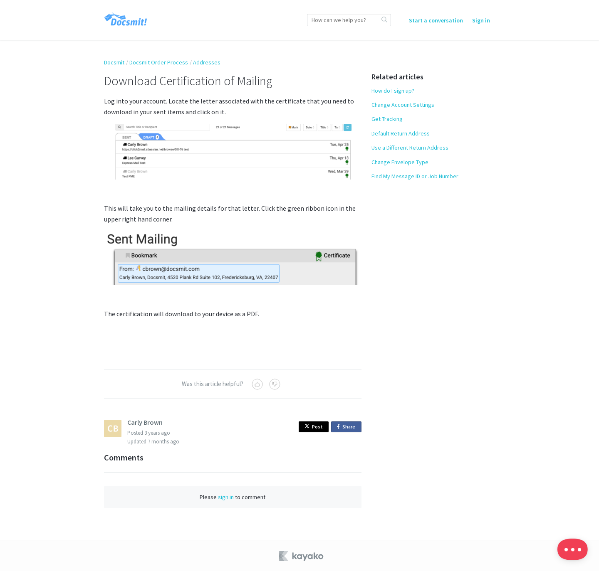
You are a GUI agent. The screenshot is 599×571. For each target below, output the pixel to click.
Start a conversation (436, 20)
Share (347, 427)
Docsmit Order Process (158, 62)
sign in (226, 497)
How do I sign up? (392, 90)
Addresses (206, 62)
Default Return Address (400, 133)
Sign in (481, 20)
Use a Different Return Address (409, 147)
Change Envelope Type (399, 162)
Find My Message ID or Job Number (414, 176)
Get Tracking (387, 119)
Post (313, 426)
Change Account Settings (402, 104)
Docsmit (114, 62)
